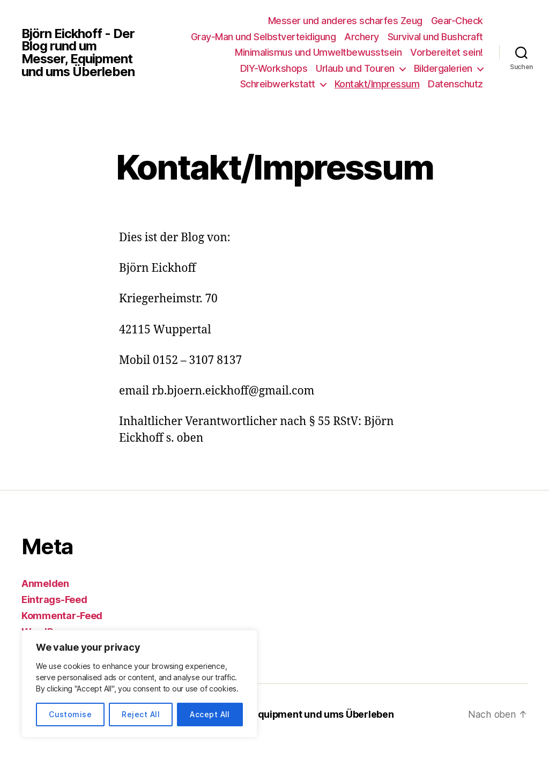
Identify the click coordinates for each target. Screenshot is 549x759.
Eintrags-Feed (54, 599)
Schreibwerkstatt (277, 84)
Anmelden (45, 583)
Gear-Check (457, 20)
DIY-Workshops (274, 68)
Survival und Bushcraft (435, 36)
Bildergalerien (443, 68)
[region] (139, 684)
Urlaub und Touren (355, 68)
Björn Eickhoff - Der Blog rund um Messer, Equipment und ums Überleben (78, 52)
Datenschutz (455, 84)
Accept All (210, 714)
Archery (361, 36)
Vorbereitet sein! (446, 52)
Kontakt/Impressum (377, 84)
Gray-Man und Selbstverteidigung (263, 36)
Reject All (141, 714)
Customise (70, 714)
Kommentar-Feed (61, 615)
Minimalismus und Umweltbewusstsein (318, 52)
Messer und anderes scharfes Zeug (345, 20)
